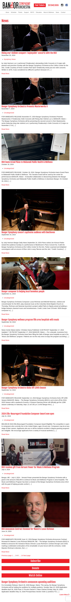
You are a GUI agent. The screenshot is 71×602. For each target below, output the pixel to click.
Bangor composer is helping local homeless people (23, 291)
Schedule (13, 12)
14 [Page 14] (22, 555)
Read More (5, 73)
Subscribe (36, 561)
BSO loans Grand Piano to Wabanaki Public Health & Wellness (27, 162)
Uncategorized (9, 113)
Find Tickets (40, 5)
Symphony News (10, 59)
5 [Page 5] (18, 555)
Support (26, 12)
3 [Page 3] (15, 555)
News (57, 12)
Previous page (7, 555)
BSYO (32, 12)
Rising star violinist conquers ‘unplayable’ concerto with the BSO (29, 53)
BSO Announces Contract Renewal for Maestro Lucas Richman (28, 529)
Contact (63, 12)
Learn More (64, 594)
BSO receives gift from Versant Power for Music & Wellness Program (30, 467)
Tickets (20, 12)
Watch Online (35, 575)
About (7, 12)
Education (39, 12)
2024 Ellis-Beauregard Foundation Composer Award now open (28, 413)
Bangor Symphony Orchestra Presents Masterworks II (25, 106)
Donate (35, 568)
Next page (26, 555)
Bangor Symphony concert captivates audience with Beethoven (28, 232)
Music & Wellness (49, 12)
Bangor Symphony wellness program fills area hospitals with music (30, 319)
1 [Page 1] (12, 555)
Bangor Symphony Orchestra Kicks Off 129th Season (24, 387)
